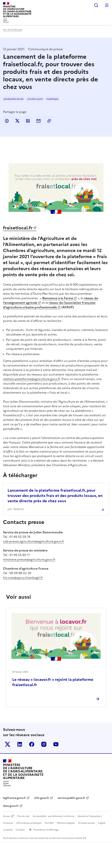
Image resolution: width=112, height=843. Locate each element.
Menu (106, 5)
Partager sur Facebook (7, 121)
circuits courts (35, 99)
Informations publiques (29, 823)
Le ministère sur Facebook (31, 744)
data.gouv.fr (11, 806)
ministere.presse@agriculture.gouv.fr (29, 559)
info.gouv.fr (41, 798)
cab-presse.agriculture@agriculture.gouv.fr (33, 541)
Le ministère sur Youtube (55, 744)
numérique (52, 99)
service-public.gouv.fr (71, 798)
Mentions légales (66, 823)
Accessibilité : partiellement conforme (53, 816)
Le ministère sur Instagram (43, 744)
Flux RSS (49, 823)
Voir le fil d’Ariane (12, 30)
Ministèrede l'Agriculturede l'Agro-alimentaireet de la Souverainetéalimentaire (17, 11)
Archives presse (86, 823)
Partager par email (38, 121)
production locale (13, 99)
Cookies (20, 829)
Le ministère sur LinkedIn (19, 744)
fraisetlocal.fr (18, 227)
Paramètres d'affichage (46, 829)
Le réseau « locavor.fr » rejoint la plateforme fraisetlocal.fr (52, 682)
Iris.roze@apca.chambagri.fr (23, 577)
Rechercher (96, 5)
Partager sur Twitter (17, 121)
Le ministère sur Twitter (7, 744)
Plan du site (23, 816)
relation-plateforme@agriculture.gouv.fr (31, 379)
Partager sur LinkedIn (28, 121)
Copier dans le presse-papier (49, 121)
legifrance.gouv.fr (14, 798)
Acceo (6, 816)
